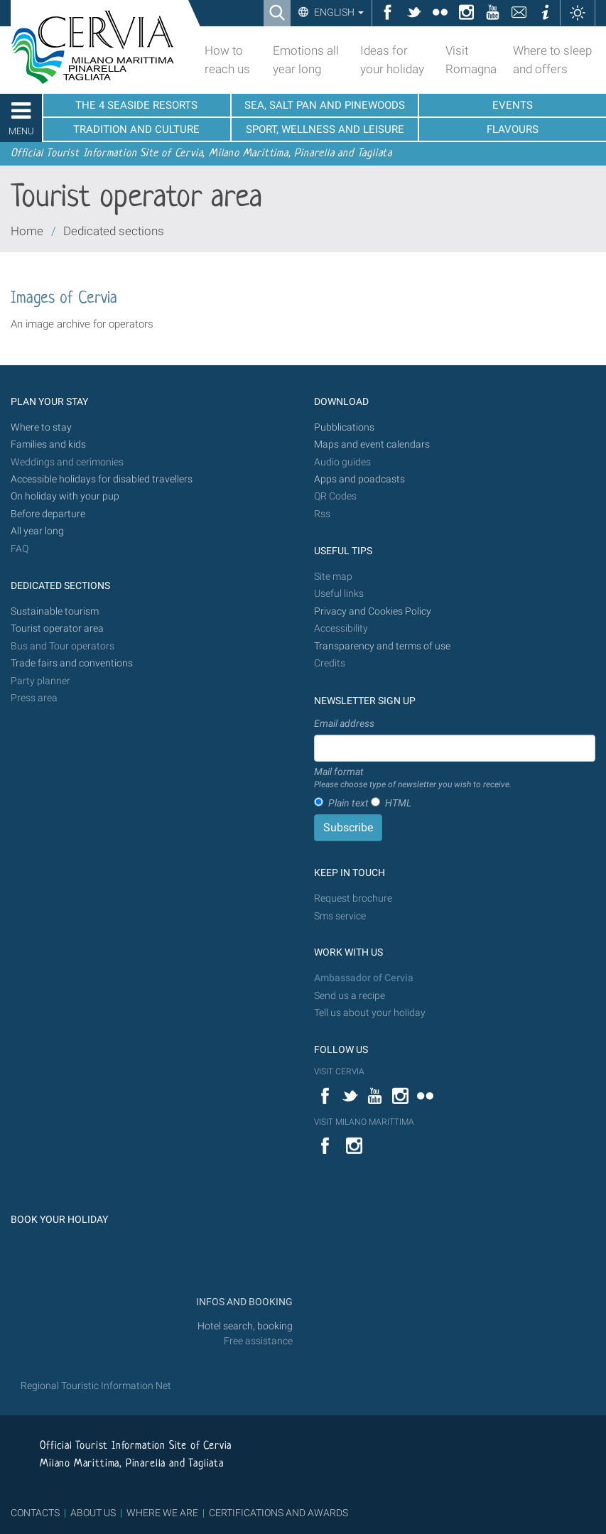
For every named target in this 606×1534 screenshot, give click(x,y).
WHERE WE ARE (162, 1512)
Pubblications (344, 427)
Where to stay (41, 427)
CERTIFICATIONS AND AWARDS (278, 1512)
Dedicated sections (113, 231)
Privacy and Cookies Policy (372, 611)
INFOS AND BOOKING (243, 1302)
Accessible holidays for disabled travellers (102, 479)
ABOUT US (93, 1512)
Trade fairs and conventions (72, 663)
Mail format (413, 779)
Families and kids (48, 444)
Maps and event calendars (372, 444)
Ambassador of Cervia (363, 978)
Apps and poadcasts (359, 479)
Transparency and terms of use (382, 646)
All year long (37, 531)
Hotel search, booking (245, 1326)
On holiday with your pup (65, 496)
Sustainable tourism (55, 611)
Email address (344, 723)
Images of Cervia (64, 299)
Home (27, 231)
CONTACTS (35, 1512)
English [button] (338, 12)
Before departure (48, 514)
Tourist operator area (57, 628)
